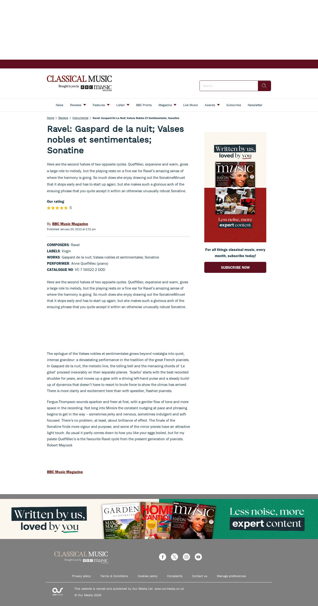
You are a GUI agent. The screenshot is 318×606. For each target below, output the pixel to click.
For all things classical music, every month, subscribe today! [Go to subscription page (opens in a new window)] (235, 252)
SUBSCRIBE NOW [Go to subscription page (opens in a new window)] (235, 267)
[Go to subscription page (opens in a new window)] (235, 240)
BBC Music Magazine (65, 471)
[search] (264, 86)
